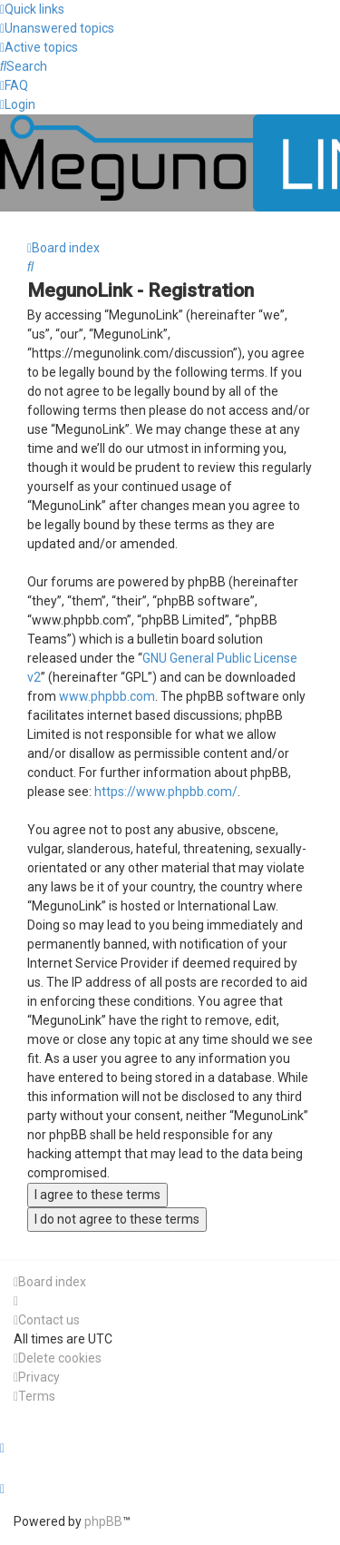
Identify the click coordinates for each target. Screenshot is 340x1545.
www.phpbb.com (107, 696)
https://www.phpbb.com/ (166, 791)
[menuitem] (57, 28)
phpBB (103, 1521)
